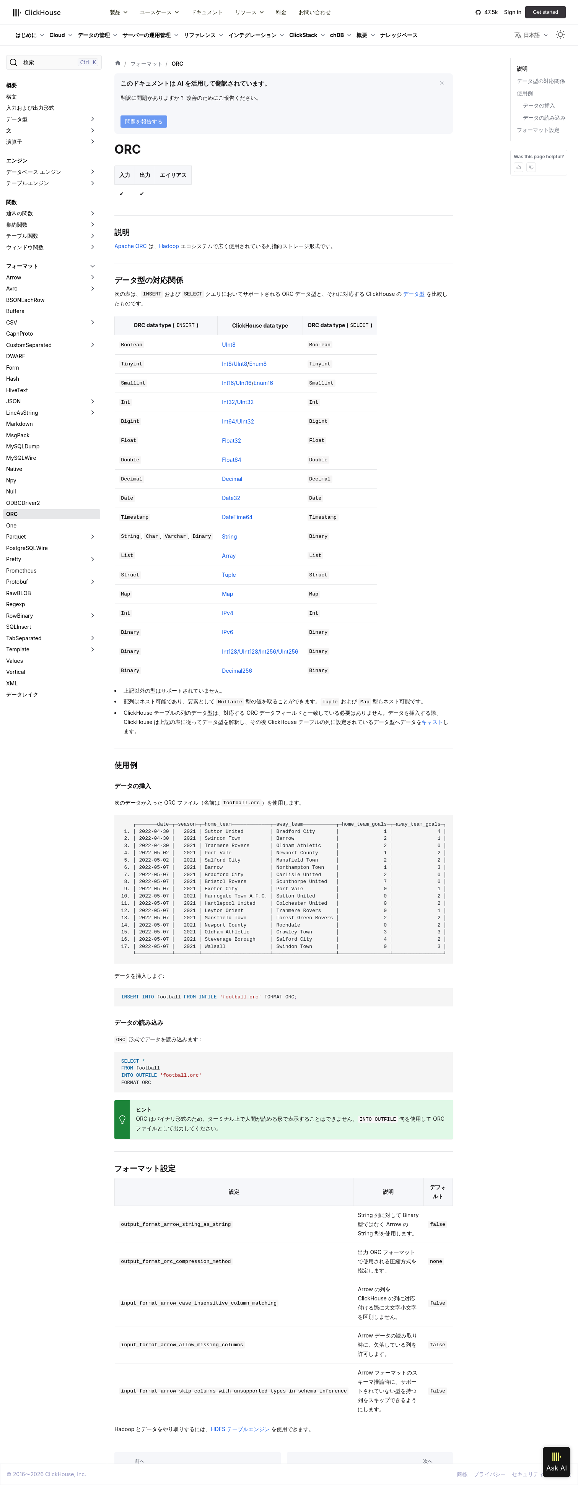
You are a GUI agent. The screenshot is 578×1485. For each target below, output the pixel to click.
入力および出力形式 (30, 107)
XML (12, 683)
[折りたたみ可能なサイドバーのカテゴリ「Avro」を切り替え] (92, 289)
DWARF (15, 356)
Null (11, 491)
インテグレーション (252, 35)
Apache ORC (130, 246)
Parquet (16, 536)
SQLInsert (18, 626)
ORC (12, 514)
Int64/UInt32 (238, 421)
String (229, 536)
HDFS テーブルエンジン (240, 1429)
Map (227, 594)
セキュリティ (528, 1474)
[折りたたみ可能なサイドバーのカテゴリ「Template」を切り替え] (92, 649)
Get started (545, 12)
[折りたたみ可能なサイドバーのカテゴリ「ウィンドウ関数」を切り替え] (92, 247)
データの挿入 (539, 105)
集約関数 (17, 224)
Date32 (231, 498)
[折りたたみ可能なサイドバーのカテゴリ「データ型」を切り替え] (92, 119)
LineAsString (22, 412)
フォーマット (22, 266)
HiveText (17, 390)
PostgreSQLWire (27, 548)
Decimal (232, 479)
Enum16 (263, 383)
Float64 (231, 459)
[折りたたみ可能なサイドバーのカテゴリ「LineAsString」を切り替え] (92, 413)
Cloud (57, 35)
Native (14, 469)
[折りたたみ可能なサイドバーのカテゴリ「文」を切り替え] (92, 130)
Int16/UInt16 (236, 383)
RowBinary (19, 615)
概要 (362, 35)
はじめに (26, 35)
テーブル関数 (22, 235)
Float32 (231, 440)
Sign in (512, 12)
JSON (13, 401)
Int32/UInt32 (238, 402)
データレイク (22, 694)
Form (12, 367)
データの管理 (94, 35)
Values (14, 660)
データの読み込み (544, 117)
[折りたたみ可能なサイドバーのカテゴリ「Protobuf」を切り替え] (92, 582)
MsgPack (17, 435)
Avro (12, 288)
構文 (11, 96)
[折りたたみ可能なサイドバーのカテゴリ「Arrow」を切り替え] (92, 277)
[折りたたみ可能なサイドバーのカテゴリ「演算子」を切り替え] (92, 142)
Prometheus (21, 570)
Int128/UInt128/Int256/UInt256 (260, 651)
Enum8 (258, 363)
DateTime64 (237, 517)
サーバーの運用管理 (146, 35)
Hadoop (169, 246)
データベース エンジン (33, 172)
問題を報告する (144, 121)
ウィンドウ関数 (25, 247)
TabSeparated (23, 638)
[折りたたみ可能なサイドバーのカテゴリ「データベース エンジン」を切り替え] (92, 172)
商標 (462, 1474)
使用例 (525, 93)
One (11, 525)
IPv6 (227, 632)
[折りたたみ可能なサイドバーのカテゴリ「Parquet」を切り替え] (92, 537)
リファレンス (200, 35)
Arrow (13, 277)
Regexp (15, 604)
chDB (337, 35)
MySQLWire (21, 457)
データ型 (17, 119)
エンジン (17, 160)
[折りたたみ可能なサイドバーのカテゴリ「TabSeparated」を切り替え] (92, 638)
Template (17, 649)
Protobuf (17, 581)
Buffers (15, 311)
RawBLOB (18, 593)
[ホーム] (117, 63)
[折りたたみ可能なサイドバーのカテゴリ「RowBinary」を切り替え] (92, 616)
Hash (12, 378)
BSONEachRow (25, 300)
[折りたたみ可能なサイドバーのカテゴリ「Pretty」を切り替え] (92, 559)
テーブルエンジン (27, 183)
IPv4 (227, 613)
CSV (11, 322)
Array (229, 555)
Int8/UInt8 (234, 363)
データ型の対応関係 (541, 81)
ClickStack (303, 35)
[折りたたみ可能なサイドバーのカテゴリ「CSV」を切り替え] (92, 323)
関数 (11, 202)
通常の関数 (19, 213)
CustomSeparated (29, 345)
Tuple (229, 574)
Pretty (13, 559)
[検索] (54, 62)
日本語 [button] (527, 35)
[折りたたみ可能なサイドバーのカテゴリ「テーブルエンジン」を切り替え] (92, 183)
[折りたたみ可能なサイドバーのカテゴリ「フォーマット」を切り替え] (92, 266)
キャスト (432, 722)
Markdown (19, 423)
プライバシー (490, 1474)
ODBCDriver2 (23, 503)
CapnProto (19, 333)
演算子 (14, 141)
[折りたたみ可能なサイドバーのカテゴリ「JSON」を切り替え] (92, 401)
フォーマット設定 (538, 130)
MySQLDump (22, 446)
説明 (522, 68)
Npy (11, 480)
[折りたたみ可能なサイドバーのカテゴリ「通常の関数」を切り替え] (92, 213)
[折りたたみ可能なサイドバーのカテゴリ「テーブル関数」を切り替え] (92, 236)
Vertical (15, 672)
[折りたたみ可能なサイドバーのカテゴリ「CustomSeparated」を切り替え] (92, 345)
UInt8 (229, 344)
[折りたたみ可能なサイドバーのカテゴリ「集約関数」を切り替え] (92, 225)
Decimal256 (237, 670)
